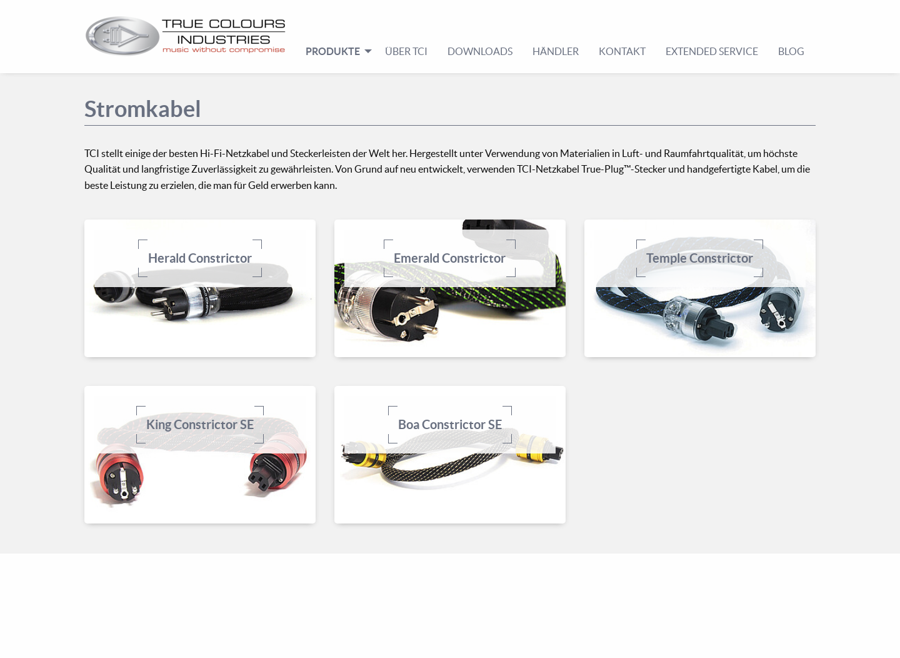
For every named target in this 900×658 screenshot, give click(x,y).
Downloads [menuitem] (480, 51)
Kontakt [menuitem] (622, 51)
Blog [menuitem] (791, 51)
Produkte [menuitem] (333, 51)
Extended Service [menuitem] (712, 51)
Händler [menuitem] (555, 51)
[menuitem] (191, 36)
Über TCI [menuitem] (406, 51)
